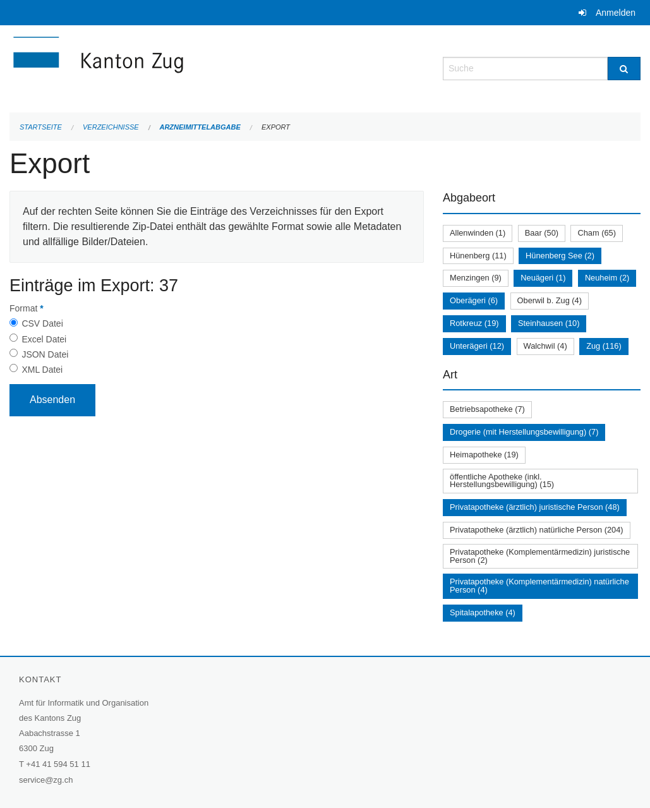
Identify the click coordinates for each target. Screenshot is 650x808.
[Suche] (624, 68)
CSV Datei (42, 323)
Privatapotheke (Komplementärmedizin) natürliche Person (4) (539, 585)
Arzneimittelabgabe (199, 127)
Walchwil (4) (545, 346)
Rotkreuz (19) (474, 323)
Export (276, 127)
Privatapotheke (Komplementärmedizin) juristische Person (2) (540, 556)
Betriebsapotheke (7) (487, 409)
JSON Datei (44, 354)
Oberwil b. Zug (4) (549, 300)
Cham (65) (596, 233)
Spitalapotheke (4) (482, 612)
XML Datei (42, 370)
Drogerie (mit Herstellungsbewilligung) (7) (524, 432)
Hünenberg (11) (478, 255)
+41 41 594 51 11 (58, 764)
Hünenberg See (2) (560, 255)
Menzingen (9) (476, 277)
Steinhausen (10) (548, 323)
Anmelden (615, 13)
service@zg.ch (46, 780)
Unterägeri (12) (477, 346)
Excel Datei (43, 339)
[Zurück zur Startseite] (173, 67)
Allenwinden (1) (477, 233)
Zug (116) (603, 346)
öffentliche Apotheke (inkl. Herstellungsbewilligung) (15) (502, 481)
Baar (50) (541, 233)
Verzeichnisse (111, 127)
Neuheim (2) (607, 277)
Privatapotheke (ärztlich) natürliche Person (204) (536, 529)
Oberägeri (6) (474, 300)
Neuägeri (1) (543, 277)
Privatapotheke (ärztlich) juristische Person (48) (535, 507)
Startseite (41, 127)
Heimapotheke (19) (484, 454)
